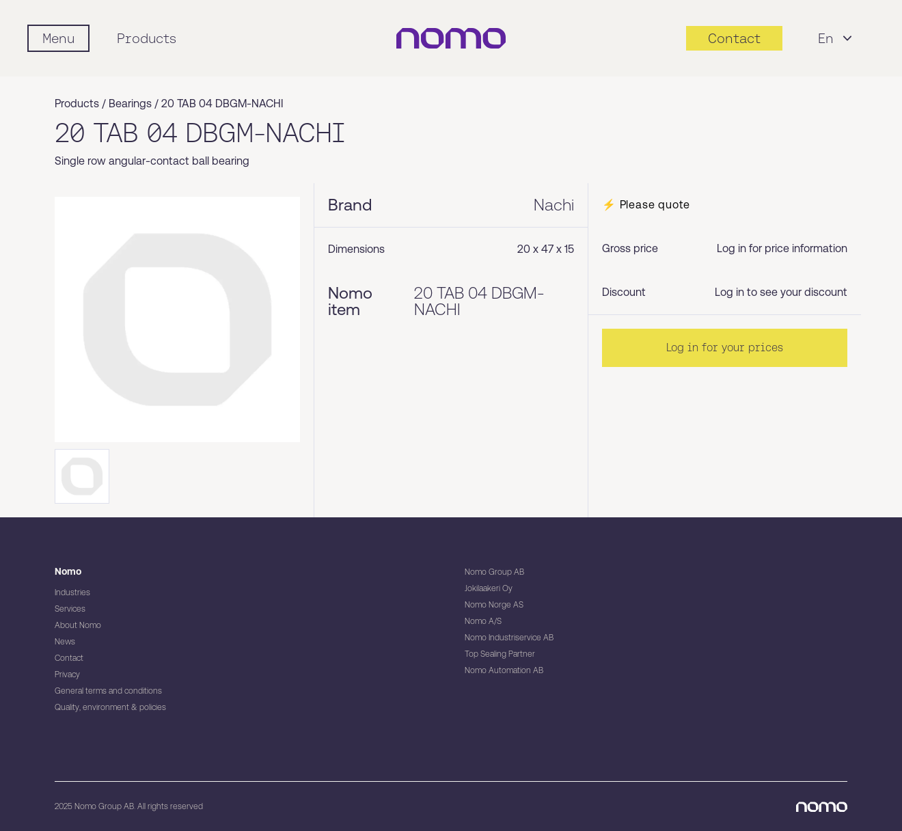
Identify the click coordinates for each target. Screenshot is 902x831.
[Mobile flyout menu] (58, 38)
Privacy (67, 674)
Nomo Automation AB (504, 670)
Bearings (130, 103)
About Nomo (78, 625)
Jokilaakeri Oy (488, 588)
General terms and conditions (108, 691)
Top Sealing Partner (500, 654)
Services (70, 609)
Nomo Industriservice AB (509, 637)
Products (146, 38)
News (65, 641)
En (837, 38)
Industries (72, 592)
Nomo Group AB (494, 572)
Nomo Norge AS (494, 605)
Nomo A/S (483, 621)
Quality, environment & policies (110, 707)
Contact (69, 658)
